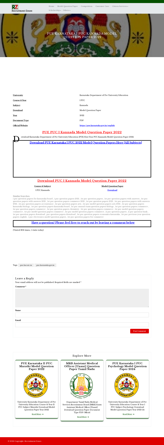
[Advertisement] (82, 77)
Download (112, 190)
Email (18, 320)
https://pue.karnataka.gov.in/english (97, 125)
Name (18, 310)
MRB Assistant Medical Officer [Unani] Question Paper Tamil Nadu (82, 366)
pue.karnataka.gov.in (45, 265)
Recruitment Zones (22, 10)
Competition (86, 6)
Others (66, 10)
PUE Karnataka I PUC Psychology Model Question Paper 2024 (127, 366)
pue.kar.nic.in (26, 265)
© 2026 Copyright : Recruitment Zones (24, 441)
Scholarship (54, 10)
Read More (36, 414)
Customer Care (102, 6)
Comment (20, 287)
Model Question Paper (67, 6)
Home (51, 6)
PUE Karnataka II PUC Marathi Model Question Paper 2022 (36, 366)
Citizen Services (119, 6)
